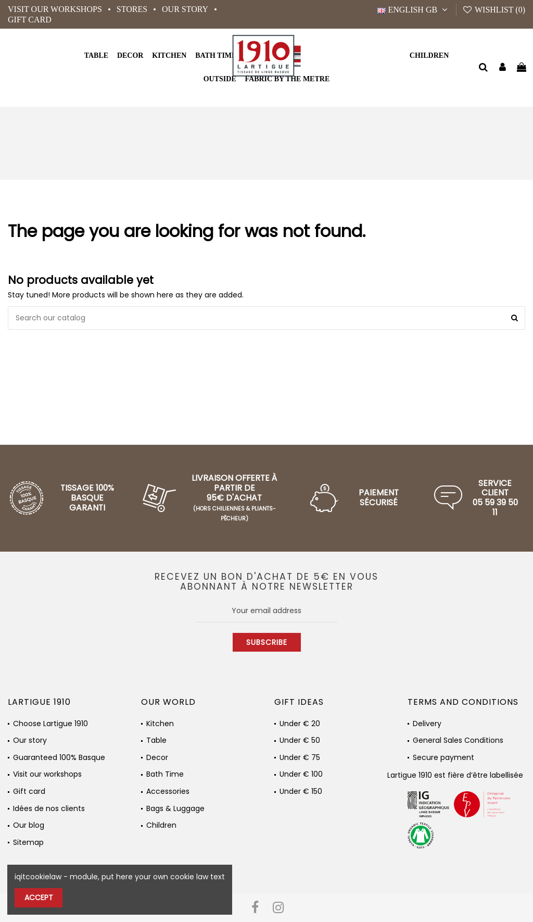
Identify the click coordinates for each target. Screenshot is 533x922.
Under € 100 (301, 774)
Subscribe (266, 642)
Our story (186, 9)
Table (156, 740)
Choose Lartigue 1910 (50, 724)
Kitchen (160, 724)
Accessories (167, 791)
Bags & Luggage (175, 809)
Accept (38, 897)
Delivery (427, 724)
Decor (157, 758)
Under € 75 (300, 758)
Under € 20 (300, 724)
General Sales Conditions (458, 740)
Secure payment (443, 758)
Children (161, 825)
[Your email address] (266, 610)
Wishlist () (493, 9)
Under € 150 (301, 791)
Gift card (30, 19)
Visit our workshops (56, 9)
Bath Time (165, 774)
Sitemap (28, 843)
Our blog (28, 825)
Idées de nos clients (49, 809)
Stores (133, 9)
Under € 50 (300, 740)
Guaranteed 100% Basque (59, 758)
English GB (413, 9)
